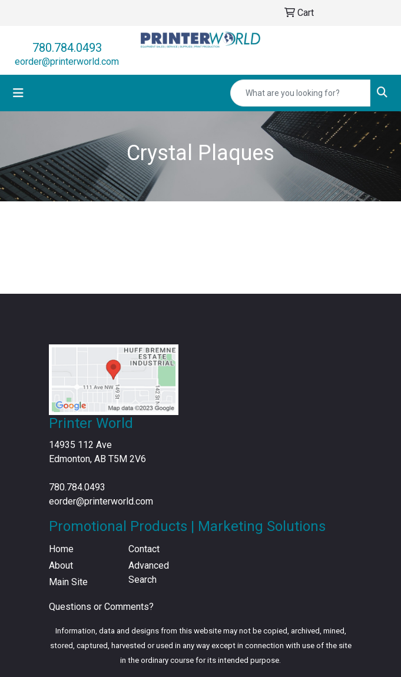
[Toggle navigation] (18, 93)
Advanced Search (148, 572)
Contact (144, 549)
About (61, 565)
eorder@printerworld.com (67, 61)
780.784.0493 (67, 48)
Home (61, 549)
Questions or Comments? (101, 606)
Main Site (68, 582)
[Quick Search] (300, 93)
